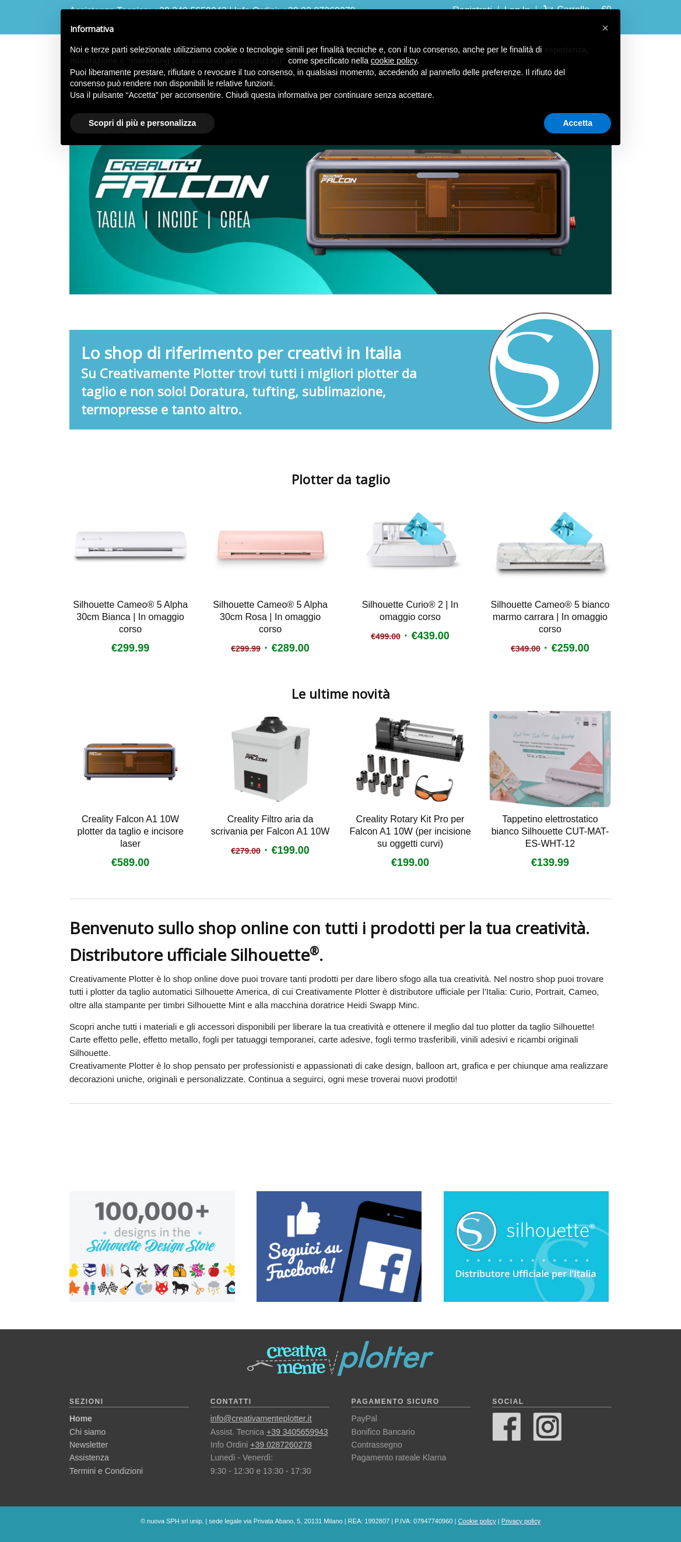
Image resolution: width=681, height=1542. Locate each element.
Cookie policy (477, 1521)
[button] (605, 28)
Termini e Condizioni (106, 1471)
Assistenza (89, 1457)
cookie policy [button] (394, 60)
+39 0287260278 (281, 1444)
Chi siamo (87, 1432)
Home (80, 1418)
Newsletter (88, 1444)
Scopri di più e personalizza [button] (142, 123)
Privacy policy (520, 1521)
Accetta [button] (577, 123)
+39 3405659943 (297, 1432)
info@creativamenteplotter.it (261, 1418)
